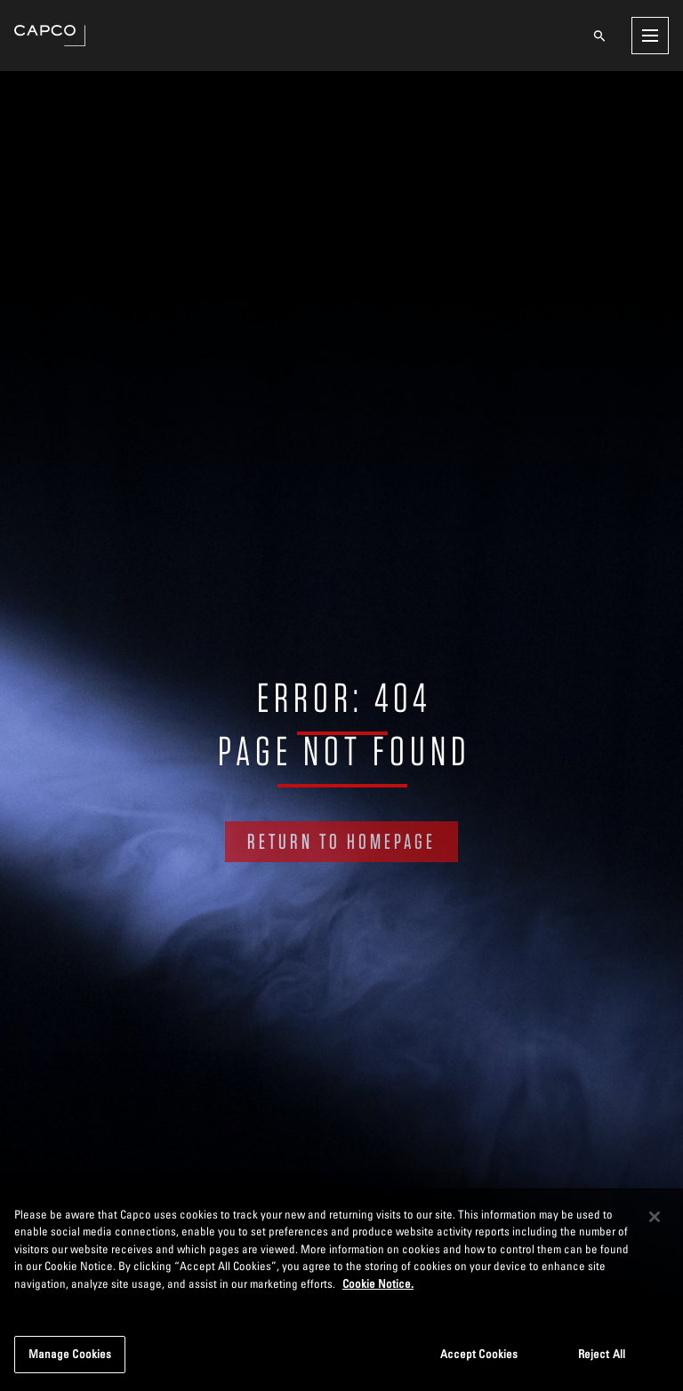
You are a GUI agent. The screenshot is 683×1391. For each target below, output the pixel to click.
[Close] (654, 1216)
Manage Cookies (70, 1354)
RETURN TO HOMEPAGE (341, 841)
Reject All (601, 1354)
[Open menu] (650, 35)
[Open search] (599, 35)
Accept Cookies (479, 1354)
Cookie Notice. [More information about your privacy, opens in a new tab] (378, 1283)
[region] (341, 1289)
